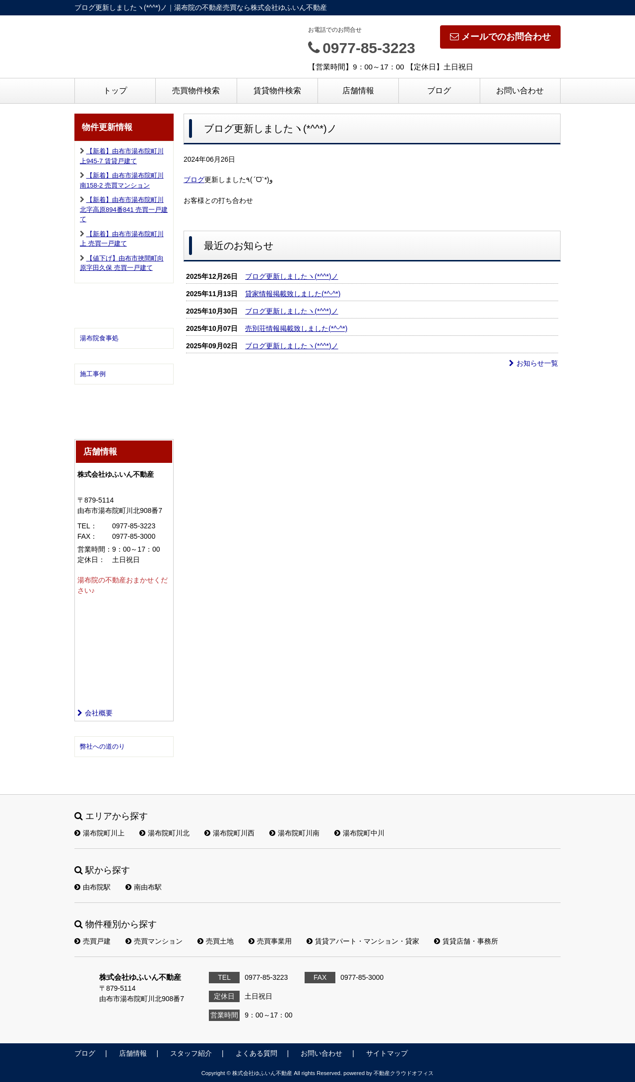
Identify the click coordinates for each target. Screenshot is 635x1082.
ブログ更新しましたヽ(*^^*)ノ (291, 276)
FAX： (87, 536)
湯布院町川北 (164, 833)
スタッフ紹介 (191, 1053)
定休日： (91, 560)
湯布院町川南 (294, 833)
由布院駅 (92, 887)
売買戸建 (92, 941)
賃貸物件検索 (277, 90)
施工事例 (93, 374)
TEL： (87, 526)
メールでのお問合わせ (500, 37)
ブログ (439, 90)
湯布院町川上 (99, 833)
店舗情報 (358, 90)
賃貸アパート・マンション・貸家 (363, 941)
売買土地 (215, 941)
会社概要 (95, 713)
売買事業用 (270, 941)
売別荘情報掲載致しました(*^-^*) (296, 328)
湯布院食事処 (99, 338)
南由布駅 (144, 887)
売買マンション (154, 941)
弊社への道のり (102, 746)
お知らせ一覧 (533, 363)
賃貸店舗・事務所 (466, 941)
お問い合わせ (520, 90)
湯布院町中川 (359, 833)
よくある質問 (256, 1053)
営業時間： (94, 549)
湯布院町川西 (229, 833)
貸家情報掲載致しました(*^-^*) (292, 294)
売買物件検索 (196, 90)
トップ (115, 90)
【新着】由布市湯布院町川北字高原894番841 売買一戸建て (124, 209)
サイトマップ (387, 1053)
